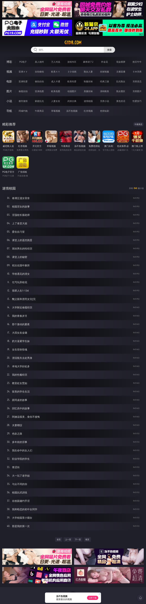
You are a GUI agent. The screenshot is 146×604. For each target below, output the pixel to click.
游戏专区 (71, 61)
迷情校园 (88, 101)
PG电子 (23, 61)
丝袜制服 (104, 71)
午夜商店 (39, 110)
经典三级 (104, 81)
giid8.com (72, 42)
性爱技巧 (137, 101)
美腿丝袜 (88, 91)
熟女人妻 (88, 71)
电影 (9, 81)
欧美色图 (55, 91)
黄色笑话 (120, 101)
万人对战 (55, 61)
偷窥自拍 (23, 91)
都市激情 (23, 101)
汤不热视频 (71, 110)
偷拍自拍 (39, 81)
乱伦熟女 (120, 81)
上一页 (68, 539)
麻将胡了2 (88, 61)
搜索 (109, 49)
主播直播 (120, 71)
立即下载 (93, 597)
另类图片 (137, 91)
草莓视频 (55, 110)
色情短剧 (104, 110)
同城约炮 (23, 110)
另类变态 (137, 81)
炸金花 (104, 61)
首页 (59, 539)
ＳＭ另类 (137, 71)
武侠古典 (71, 101)
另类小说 (104, 101)
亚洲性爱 (23, 81)
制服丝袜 (88, 81)
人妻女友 (55, 101)
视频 (9, 71)
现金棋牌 (120, 61)
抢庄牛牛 (137, 61)
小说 (9, 101)
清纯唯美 (104, 91)
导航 (9, 111)
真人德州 (39, 61)
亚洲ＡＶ (23, 71)
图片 (9, 91)
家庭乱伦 (39, 101)
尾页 (87, 539)
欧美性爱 (71, 81)
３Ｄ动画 (71, 71)
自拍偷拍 (39, 71)
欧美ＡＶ (55, 71)
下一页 (78, 539)
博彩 (9, 62)
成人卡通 (55, 81)
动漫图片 (71, 91)
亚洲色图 (39, 91)
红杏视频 (88, 110)
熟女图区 (120, 91)
